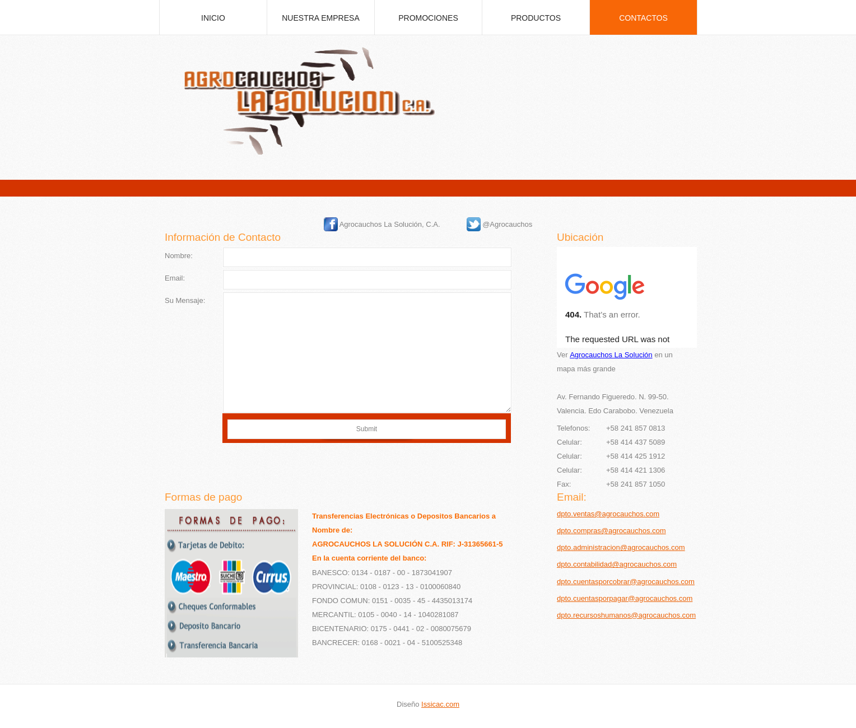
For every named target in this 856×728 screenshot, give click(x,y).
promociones (428, 17)
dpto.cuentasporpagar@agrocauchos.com (624, 598)
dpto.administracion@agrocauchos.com (621, 547)
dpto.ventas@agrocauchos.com (608, 514)
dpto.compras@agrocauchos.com (611, 530)
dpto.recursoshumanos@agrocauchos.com (626, 615)
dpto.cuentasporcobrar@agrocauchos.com (626, 581)
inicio (213, 17)
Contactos (643, 17)
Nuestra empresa (320, 17)
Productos (536, 17)
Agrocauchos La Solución (611, 355)
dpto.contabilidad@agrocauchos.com (617, 564)
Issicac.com (440, 704)
